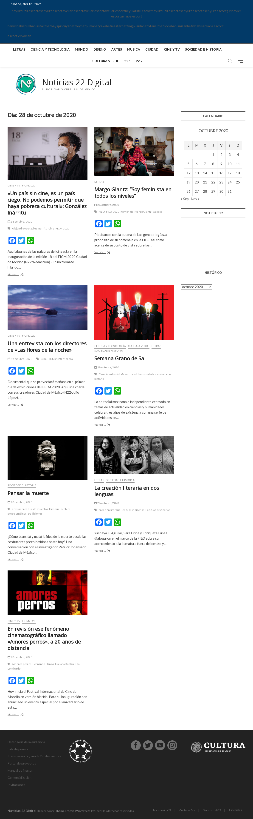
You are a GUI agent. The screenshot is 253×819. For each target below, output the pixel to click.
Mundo (81, 49)
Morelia (68, 359)
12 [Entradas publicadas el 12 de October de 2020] (188, 173)
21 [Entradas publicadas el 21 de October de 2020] (205, 182)
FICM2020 (29, 185)
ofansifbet (156, 26)
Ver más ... (18, 274)
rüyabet (69, 26)
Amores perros (21, 664)
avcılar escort (72, 11)
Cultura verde (105, 61)
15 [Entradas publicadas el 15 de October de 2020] (213, 173)
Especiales (235, 809)
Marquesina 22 (162, 810)
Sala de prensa (18, 749)
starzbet (44, 26)
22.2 (139, 61)
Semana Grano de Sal (120, 358)
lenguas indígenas (133, 510)
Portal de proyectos (22, 763)
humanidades (147, 374)
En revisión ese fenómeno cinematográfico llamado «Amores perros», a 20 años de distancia (44, 638)
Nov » (195, 199)
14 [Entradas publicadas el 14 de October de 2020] (205, 173)
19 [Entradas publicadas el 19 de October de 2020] (188, 182)
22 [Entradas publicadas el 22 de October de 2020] (213, 182)
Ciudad (151, 49)
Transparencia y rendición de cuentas (34, 756)
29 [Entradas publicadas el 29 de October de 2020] (213, 191)
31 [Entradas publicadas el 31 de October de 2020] (230, 191)
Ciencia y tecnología (50, 49)
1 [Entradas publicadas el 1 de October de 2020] (213, 154)
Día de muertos (38, 509)
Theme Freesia (65, 811)
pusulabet (140, 26)
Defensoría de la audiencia (26, 742)
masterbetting (122, 26)
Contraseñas (187, 810)
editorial (114, 374)
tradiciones (35, 513)
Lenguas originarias (158, 510)
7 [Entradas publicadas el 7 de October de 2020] (205, 164)
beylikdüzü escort (25, 11)
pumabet (92, 26)
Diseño (99, 49)
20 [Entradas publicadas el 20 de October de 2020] (197, 182)
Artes (116, 49)
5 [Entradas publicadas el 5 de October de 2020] (188, 164)
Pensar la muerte (28, 493)
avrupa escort (131, 16)
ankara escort (213, 26)
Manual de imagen (20, 770)
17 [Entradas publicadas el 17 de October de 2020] (230, 173)
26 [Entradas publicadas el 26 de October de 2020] (188, 191)
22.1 (127, 61)
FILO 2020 (112, 211)
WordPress (83, 811)
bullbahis (31, 26)
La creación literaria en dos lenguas (126, 491)
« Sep (185, 199)
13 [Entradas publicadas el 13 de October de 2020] (197, 173)
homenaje (127, 211)
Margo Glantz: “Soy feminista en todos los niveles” (132, 192)
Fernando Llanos (43, 664)
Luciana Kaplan (64, 664)
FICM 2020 (63, 228)
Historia (54, 509)
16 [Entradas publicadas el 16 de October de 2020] (221, 173)
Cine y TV (172, 49)
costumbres (19, 509)
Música (133, 49)
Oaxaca (157, 211)
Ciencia (103, 374)
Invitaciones (16, 785)
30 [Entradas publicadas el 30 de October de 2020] (221, 191)
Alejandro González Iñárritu (29, 228)
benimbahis (16, 26)
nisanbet (185, 26)
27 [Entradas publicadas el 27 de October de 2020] (197, 191)
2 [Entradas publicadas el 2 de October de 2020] (221, 154)
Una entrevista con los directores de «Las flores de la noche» (47, 346)
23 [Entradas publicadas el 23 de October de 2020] (221, 182)
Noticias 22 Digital (76, 82)
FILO (102, 211)
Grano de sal (129, 374)
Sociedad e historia (203, 49)
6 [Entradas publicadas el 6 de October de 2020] (197, 164)
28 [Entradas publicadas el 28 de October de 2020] (205, 191)
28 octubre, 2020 (20, 221)
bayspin (57, 26)
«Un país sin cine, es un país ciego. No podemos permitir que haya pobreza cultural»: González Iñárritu (47, 203)
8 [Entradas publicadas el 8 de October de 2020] (213, 164)
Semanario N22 (212, 810)
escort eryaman (19, 36)
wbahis (197, 26)
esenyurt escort (50, 11)
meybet (80, 26)
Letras (19, 49)
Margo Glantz (143, 211)
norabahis (171, 26)
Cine (51, 228)
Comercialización (19, 777)
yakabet (105, 26)
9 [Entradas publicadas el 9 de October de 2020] (221, 164)
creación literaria (110, 510)
